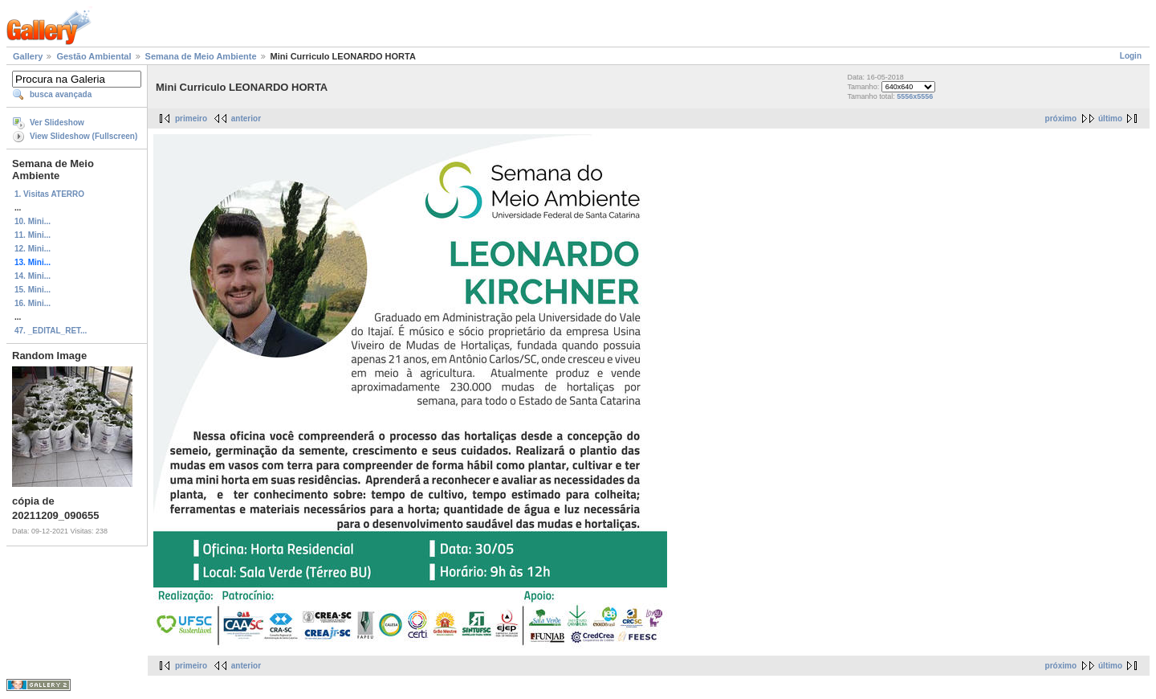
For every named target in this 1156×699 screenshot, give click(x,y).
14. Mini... (32, 276)
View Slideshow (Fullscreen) (83, 136)
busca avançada (61, 94)
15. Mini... (32, 289)
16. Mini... (32, 303)
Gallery (28, 56)
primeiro (191, 118)
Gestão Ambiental (93, 56)
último (1110, 118)
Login (1131, 55)
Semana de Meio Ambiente (201, 56)
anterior (246, 118)
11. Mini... (32, 235)
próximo (1061, 118)
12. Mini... (32, 248)
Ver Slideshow (57, 122)
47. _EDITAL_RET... (50, 330)
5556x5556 (915, 96)
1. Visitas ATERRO (49, 194)
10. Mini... (32, 221)
